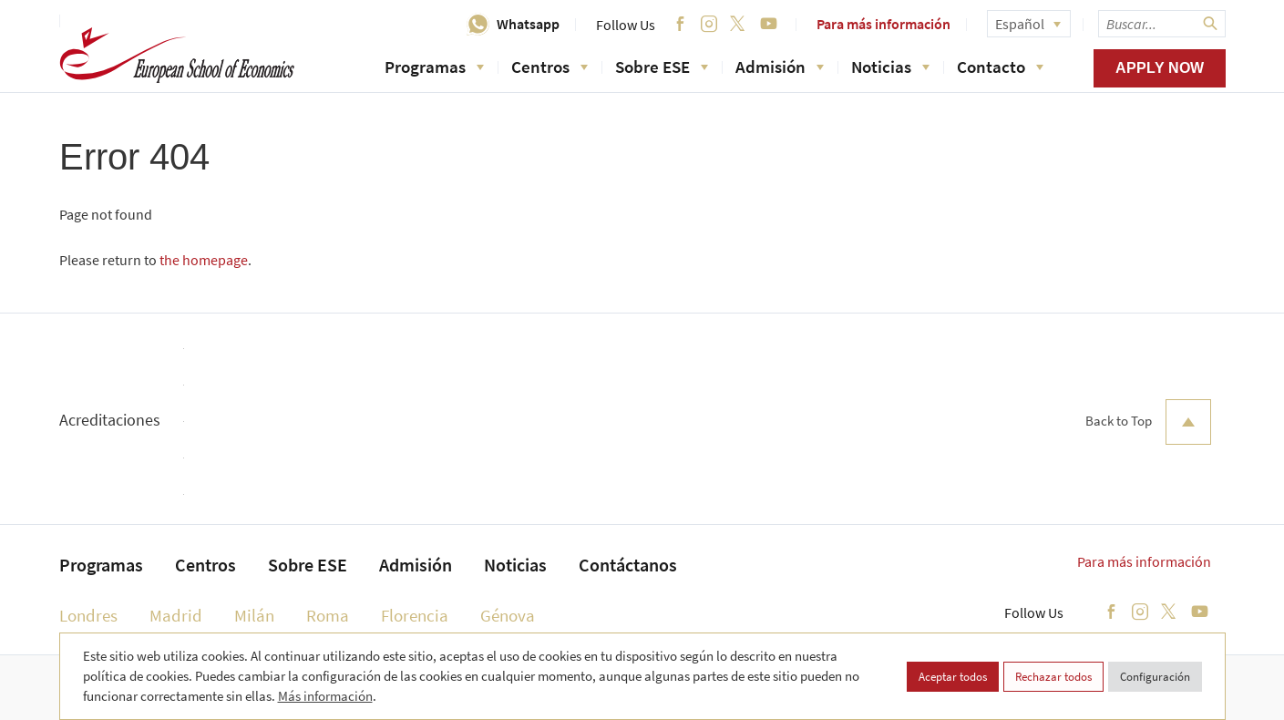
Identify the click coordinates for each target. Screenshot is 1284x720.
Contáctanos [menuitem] (628, 564)
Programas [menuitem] (101, 564)
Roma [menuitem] (327, 615)
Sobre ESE (661, 66)
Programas (434, 66)
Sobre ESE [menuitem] (307, 564)
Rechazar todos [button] (1053, 676)
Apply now (1159, 68)
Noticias (890, 66)
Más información (325, 696)
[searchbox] (1162, 23)
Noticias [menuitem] (515, 564)
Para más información (883, 24)
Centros (549, 66)
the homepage (203, 260)
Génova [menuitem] (507, 615)
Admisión (779, 66)
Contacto (1000, 66)
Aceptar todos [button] (953, 676)
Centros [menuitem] (205, 564)
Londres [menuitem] (88, 615)
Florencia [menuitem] (414, 615)
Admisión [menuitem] (415, 564)
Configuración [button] (1155, 676)
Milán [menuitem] (254, 615)
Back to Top (1148, 422)
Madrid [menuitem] (175, 615)
